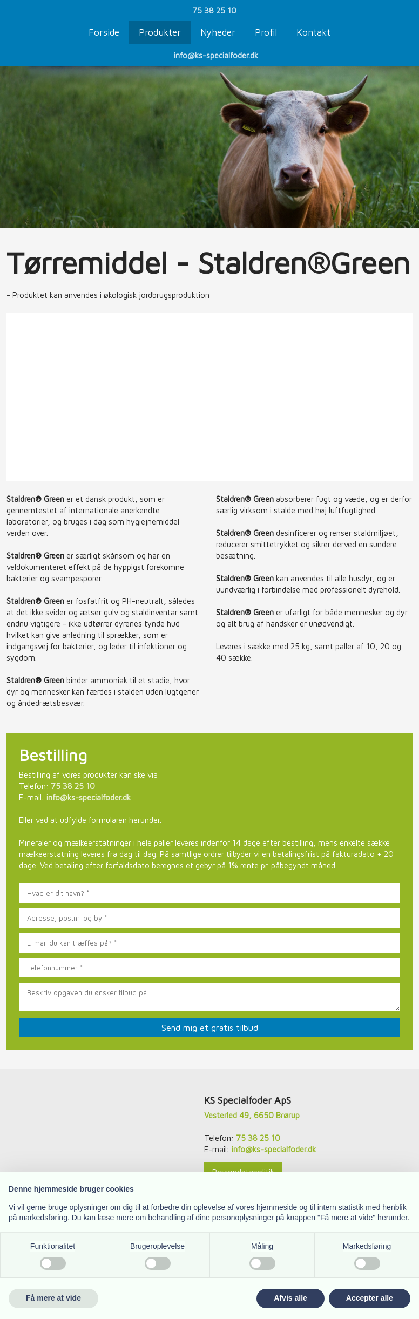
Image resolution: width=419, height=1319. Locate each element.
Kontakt (313, 32)
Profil (266, 32)
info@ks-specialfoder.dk (216, 55)
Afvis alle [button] (290, 1298)
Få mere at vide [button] (53, 1298)
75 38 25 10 (214, 10)
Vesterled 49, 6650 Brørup (252, 1115)
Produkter (160, 32)
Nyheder (217, 32)
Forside (104, 32)
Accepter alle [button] (369, 1298)
